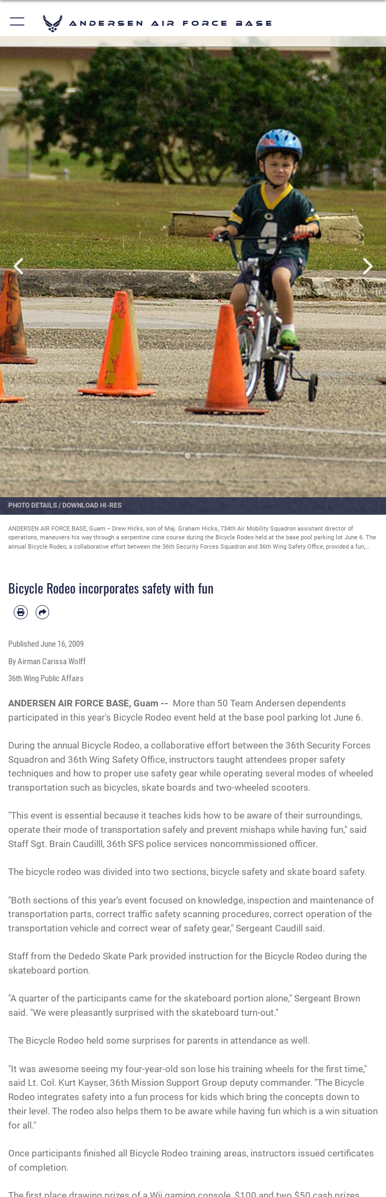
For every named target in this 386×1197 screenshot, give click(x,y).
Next (366, 266)
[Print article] (21, 612)
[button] (18, 23)
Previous (19, 266)
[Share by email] (43, 612)
